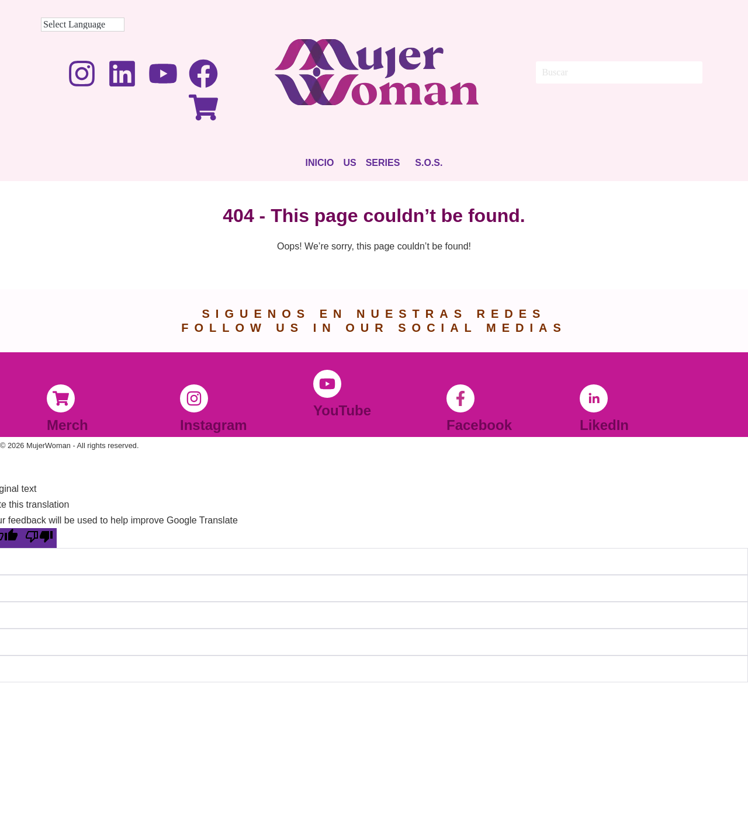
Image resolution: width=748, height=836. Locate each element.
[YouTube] (327, 384)
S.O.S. (428, 163)
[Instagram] (194, 398)
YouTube (342, 410)
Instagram (213, 425)
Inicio (320, 163)
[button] (386, 163)
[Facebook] (460, 398)
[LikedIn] (594, 398)
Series (383, 163)
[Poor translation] (39, 538)
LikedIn (604, 425)
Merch (67, 425)
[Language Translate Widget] (82, 25)
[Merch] (61, 398)
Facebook (479, 425)
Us (349, 163)
